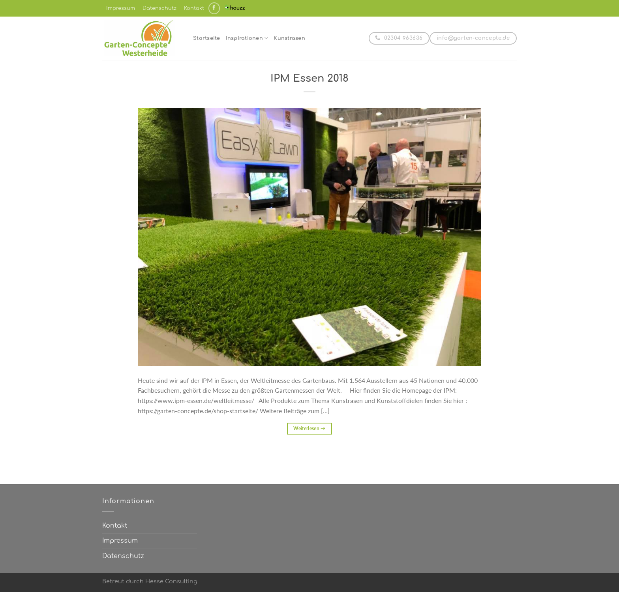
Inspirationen (247, 38)
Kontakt (194, 8)
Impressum (120, 8)
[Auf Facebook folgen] (214, 8)
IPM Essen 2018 (309, 78)
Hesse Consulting (171, 581)
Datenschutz (159, 8)
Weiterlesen (309, 428)
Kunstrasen (289, 38)
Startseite (206, 38)
